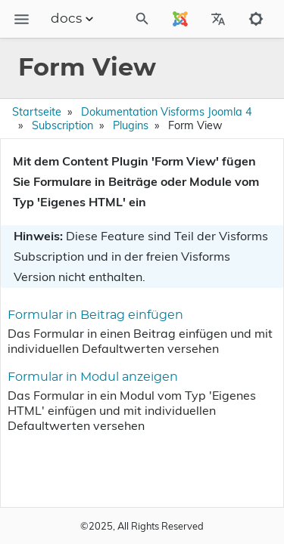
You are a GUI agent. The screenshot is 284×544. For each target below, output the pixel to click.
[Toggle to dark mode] (256, 19)
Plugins (130, 125)
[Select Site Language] (180, 19)
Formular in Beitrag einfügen (95, 315)
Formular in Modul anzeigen (93, 377)
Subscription (62, 125)
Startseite (36, 112)
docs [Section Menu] (74, 18)
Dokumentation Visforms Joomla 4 (166, 112)
